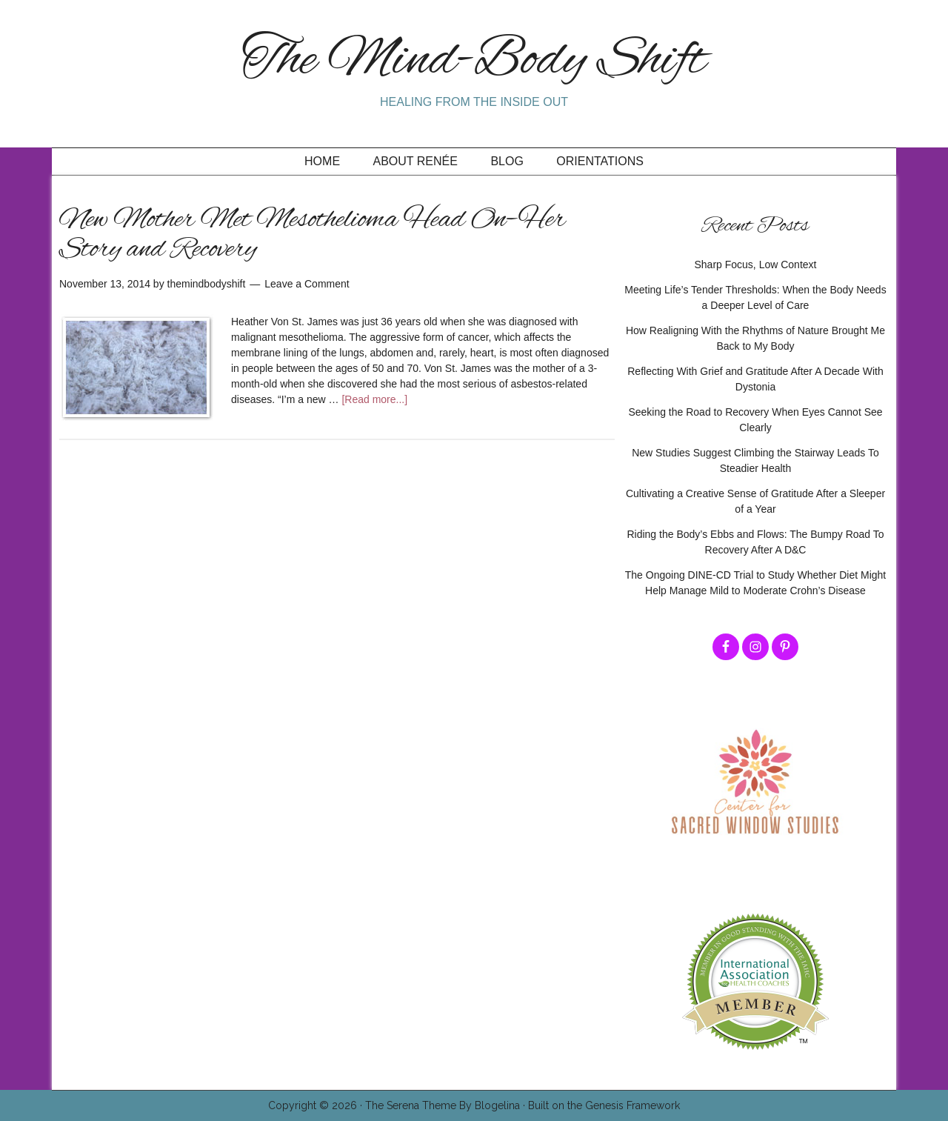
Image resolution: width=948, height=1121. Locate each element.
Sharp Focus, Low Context (756, 264)
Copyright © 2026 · (316, 1105)
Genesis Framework (632, 1105)
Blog (506, 161)
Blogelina (497, 1105)
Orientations (600, 161)
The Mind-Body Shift (474, 61)
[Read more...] (374, 399)
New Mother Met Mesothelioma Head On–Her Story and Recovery (312, 235)
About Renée (415, 161)
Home (322, 161)
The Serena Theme (410, 1105)
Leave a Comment (306, 284)
